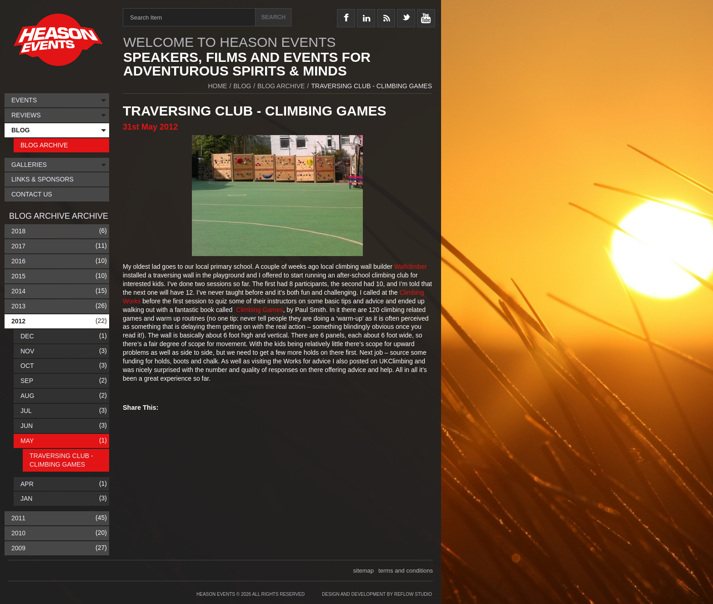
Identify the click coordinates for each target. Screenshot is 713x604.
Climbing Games (259, 309)
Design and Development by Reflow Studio (377, 594)
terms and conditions (405, 570)
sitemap (363, 570)
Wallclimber (410, 266)
